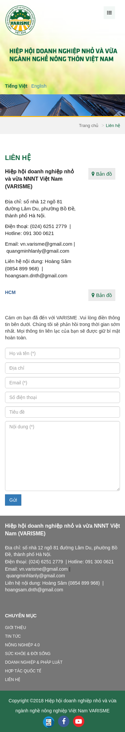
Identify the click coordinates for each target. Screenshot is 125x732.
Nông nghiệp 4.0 (22, 645)
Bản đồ (102, 174)
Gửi (13, 500)
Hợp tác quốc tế (23, 671)
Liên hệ (12, 679)
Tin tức (13, 636)
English (39, 86)
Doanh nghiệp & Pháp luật (34, 662)
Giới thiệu (15, 627)
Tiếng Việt (16, 86)
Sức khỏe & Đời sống (28, 653)
